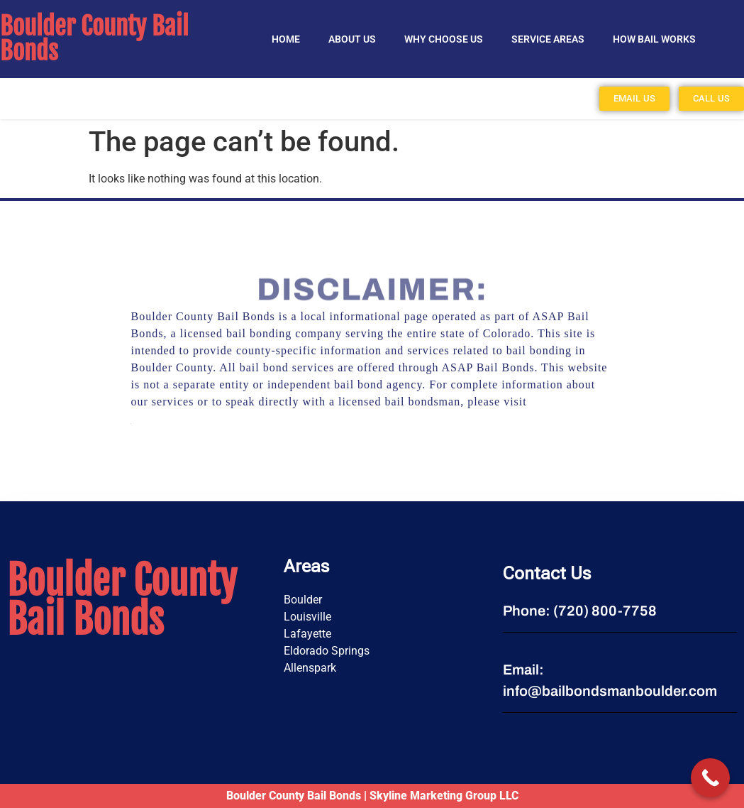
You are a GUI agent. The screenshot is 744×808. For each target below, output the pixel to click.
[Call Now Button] (710, 777)
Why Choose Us (443, 39)
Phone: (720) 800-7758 (580, 610)
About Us (352, 39)
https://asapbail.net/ (187, 419)
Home (286, 39)
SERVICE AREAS (547, 39)
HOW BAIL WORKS (654, 39)
